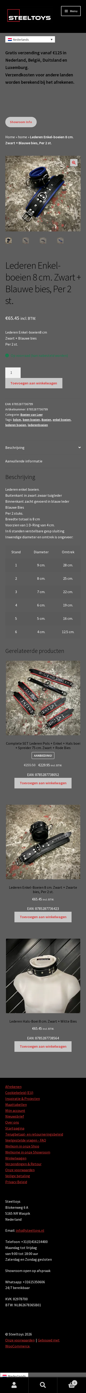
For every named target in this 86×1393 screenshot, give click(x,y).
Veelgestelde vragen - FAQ (25, 1140)
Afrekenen (13, 1086)
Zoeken (43, 1385)
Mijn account (15, 1110)
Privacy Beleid (16, 1182)
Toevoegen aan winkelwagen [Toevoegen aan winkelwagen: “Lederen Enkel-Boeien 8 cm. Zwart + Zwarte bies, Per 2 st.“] (43, 916)
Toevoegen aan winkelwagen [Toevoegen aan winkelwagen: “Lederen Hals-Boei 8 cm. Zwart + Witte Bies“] (43, 1046)
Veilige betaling (17, 1176)
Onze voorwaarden (20, 1170)
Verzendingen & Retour (23, 1164)
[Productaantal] (13, 372)
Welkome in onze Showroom (27, 1152)
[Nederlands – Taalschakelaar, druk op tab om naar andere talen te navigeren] (30, 39)
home (22, 137)
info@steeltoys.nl (30, 1230)
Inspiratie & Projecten (22, 1098)
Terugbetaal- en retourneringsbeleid (34, 1134)
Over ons (12, 1122)
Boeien (46, 420)
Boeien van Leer (31, 414)
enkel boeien (62, 420)
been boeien (31, 420)
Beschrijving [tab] (15, 447)
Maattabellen (16, 1104)
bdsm (17, 420)
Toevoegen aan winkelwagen (33, 383)
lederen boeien (15, 425)
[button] (74, 162)
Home (10, 137)
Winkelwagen (15, 1158)
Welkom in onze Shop (22, 1146)
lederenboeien (38, 425)
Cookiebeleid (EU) (19, 1092)
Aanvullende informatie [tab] (23, 461)
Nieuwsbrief (14, 1116)
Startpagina (14, 1128)
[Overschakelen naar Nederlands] (14, 1376)
